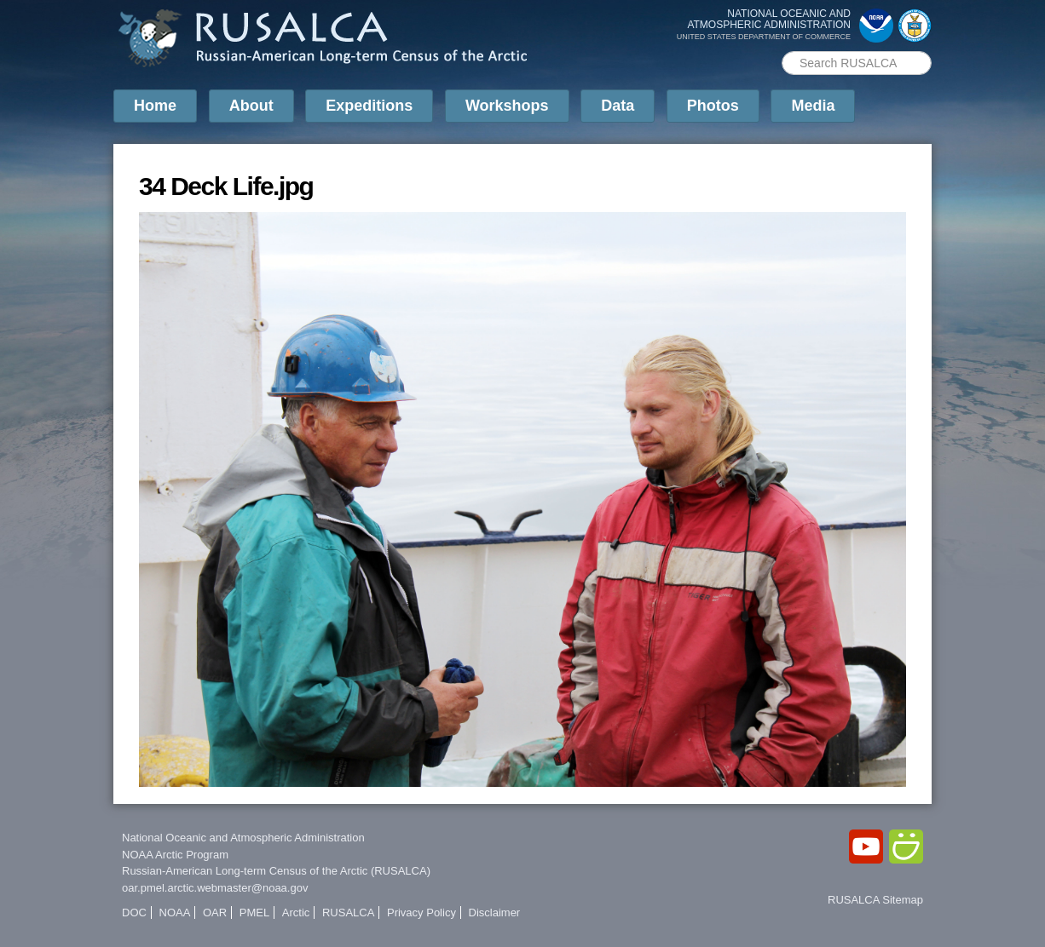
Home (155, 105)
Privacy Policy (421, 912)
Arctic (296, 912)
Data (617, 105)
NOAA (175, 912)
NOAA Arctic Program (175, 854)
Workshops (507, 105)
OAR (215, 912)
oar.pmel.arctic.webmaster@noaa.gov (215, 887)
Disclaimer (495, 912)
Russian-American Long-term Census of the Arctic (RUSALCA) (276, 870)
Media (812, 105)
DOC (134, 912)
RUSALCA (348, 912)
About (251, 105)
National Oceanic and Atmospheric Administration (243, 837)
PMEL (254, 912)
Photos (713, 105)
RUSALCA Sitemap (875, 899)
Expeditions (369, 105)
